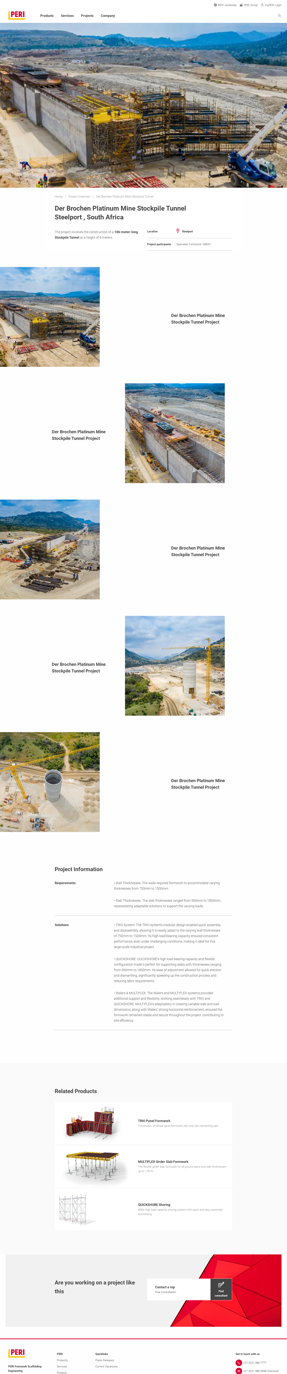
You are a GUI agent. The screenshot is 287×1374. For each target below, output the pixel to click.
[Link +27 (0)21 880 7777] (257, 1364)
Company (108, 16)
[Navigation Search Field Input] (260, 16)
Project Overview (80, 196)
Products (47, 16)
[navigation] (189, 1290)
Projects (87, 16)
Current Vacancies (106, 1367)
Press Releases (104, 1361)
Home (59, 196)
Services (67, 16)
